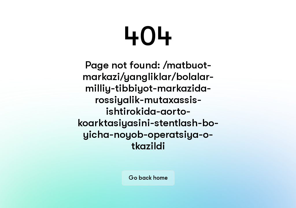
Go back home (148, 177)
